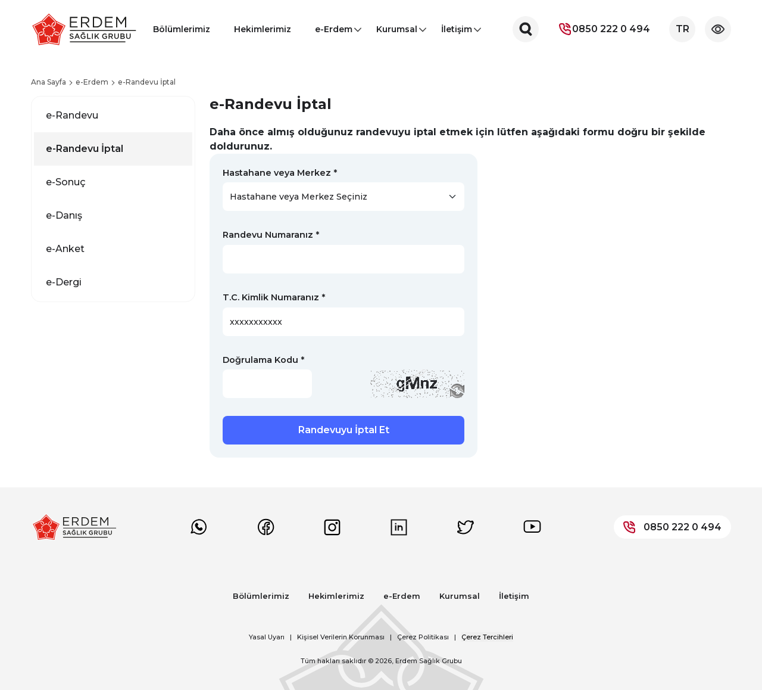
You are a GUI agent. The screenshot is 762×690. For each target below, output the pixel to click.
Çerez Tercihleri (487, 637)
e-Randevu (72, 115)
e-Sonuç (66, 182)
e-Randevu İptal (84, 148)
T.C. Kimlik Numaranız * (274, 297)
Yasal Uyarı (267, 637)
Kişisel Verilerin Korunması (341, 637)
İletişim (456, 33)
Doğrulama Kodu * (263, 360)
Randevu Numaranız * (271, 234)
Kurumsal (396, 33)
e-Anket (65, 248)
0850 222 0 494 (604, 29)
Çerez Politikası (423, 637)
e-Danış (64, 215)
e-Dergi (64, 282)
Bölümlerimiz (181, 29)
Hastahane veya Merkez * (280, 172)
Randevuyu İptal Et (343, 430)
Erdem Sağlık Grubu (428, 661)
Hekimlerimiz (262, 29)
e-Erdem (333, 33)
